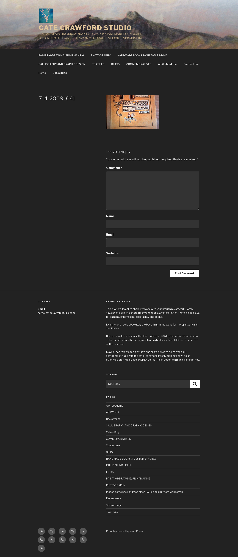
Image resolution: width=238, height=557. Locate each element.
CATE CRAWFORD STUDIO (85, 28)
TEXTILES (98, 64)
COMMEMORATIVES (138, 64)
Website (112, 253)
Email (110, 234)
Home (42, 72)
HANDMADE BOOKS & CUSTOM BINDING (142, 55)
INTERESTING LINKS (118, 465)
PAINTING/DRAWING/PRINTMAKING (61, 55)
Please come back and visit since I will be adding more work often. (144, 491)
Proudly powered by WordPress (124, 531)
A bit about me (167, 64)
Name (110, 216)
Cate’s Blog (60, 72)
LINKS (110, 471)
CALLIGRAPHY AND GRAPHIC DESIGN (61, 64)
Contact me (191, 64)
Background (113, 418)
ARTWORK (112, 412)
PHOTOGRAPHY (101, 55)
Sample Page (114, 505)
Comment (114, 168)
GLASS (115, 64)
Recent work (113, 498)
